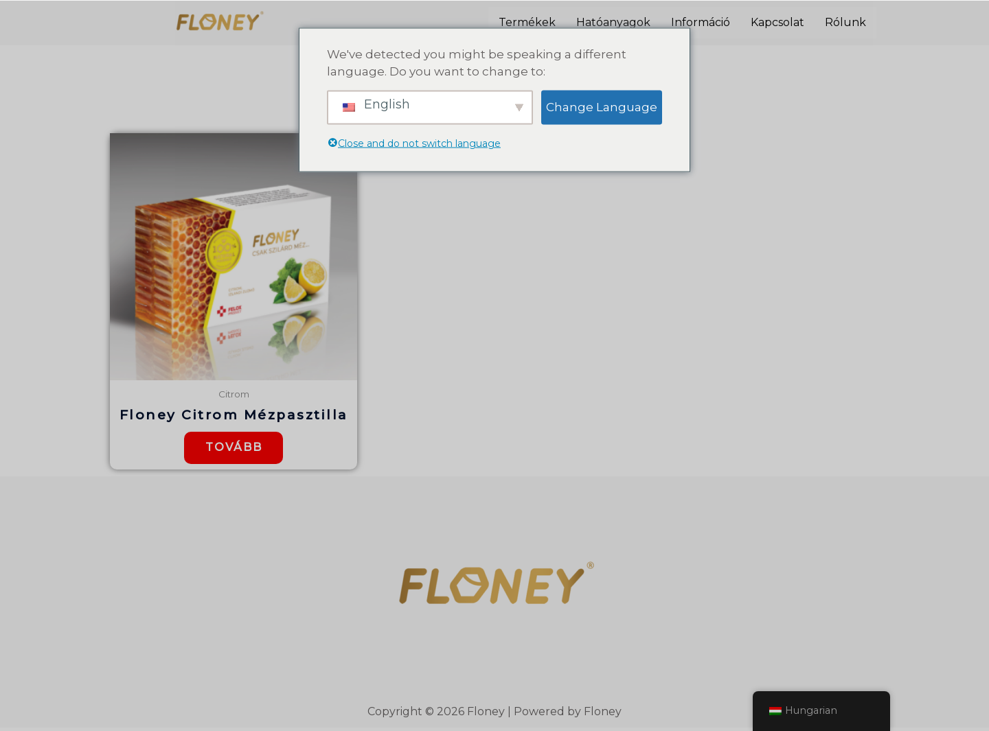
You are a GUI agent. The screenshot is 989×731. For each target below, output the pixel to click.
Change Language (601, 106)
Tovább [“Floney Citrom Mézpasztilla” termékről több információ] (233, 449)
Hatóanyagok (613, 22)
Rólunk (845, 22)
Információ (700, 22)
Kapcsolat (777, 22)
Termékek (527, 22)
